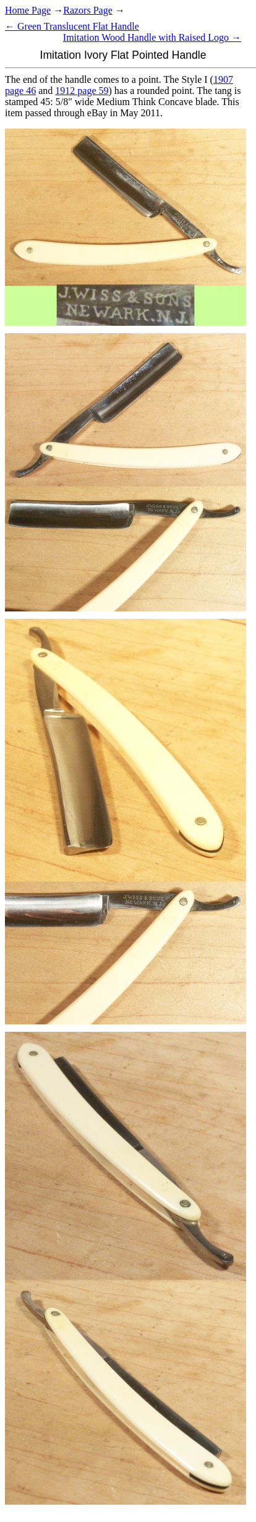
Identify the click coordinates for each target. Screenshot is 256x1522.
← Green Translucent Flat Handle (72, 26)
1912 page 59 (81, 90)
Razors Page (88, 10)
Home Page (28, 10)
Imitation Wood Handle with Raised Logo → (152, 37)
